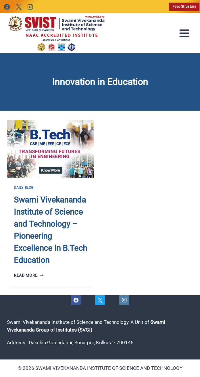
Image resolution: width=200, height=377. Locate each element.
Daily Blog (24, 188)
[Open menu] (186, 33)
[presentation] (50, 149)
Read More (29, 275)
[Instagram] (30, 7)
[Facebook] (7, 7)
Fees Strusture (184, 7)
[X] (18, 7)
